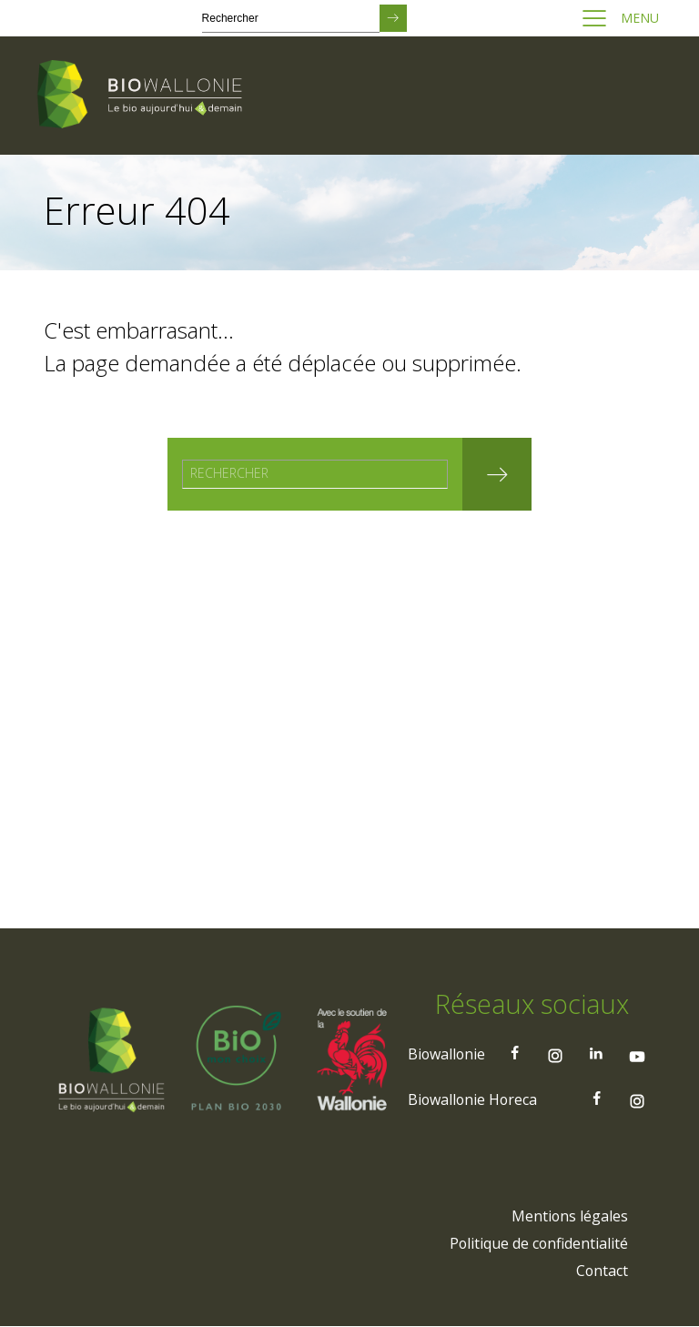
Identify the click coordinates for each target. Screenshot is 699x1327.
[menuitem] (569, 1217)
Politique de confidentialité (538, 1244)
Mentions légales (569, 1217)
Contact (601, 1271)
